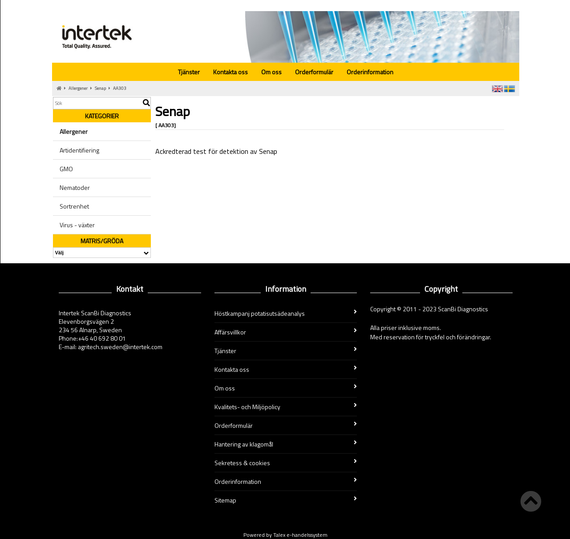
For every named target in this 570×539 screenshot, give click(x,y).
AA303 (119, 88)
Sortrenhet (74, 206)
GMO (66, 168)
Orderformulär (314, 71)
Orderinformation (370, 71)
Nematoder (75, 187)
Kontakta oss (230, 71)
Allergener (78, 88)
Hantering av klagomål (285, 444)
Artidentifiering (79, 150)
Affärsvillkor (285, 332)
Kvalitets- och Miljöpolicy (285, 406)
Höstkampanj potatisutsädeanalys (285, 313)
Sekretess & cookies (285, 462)
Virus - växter (77, 224)
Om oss (271, 71)
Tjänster (189, 71)
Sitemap (285, 500)
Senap (100, 88)
